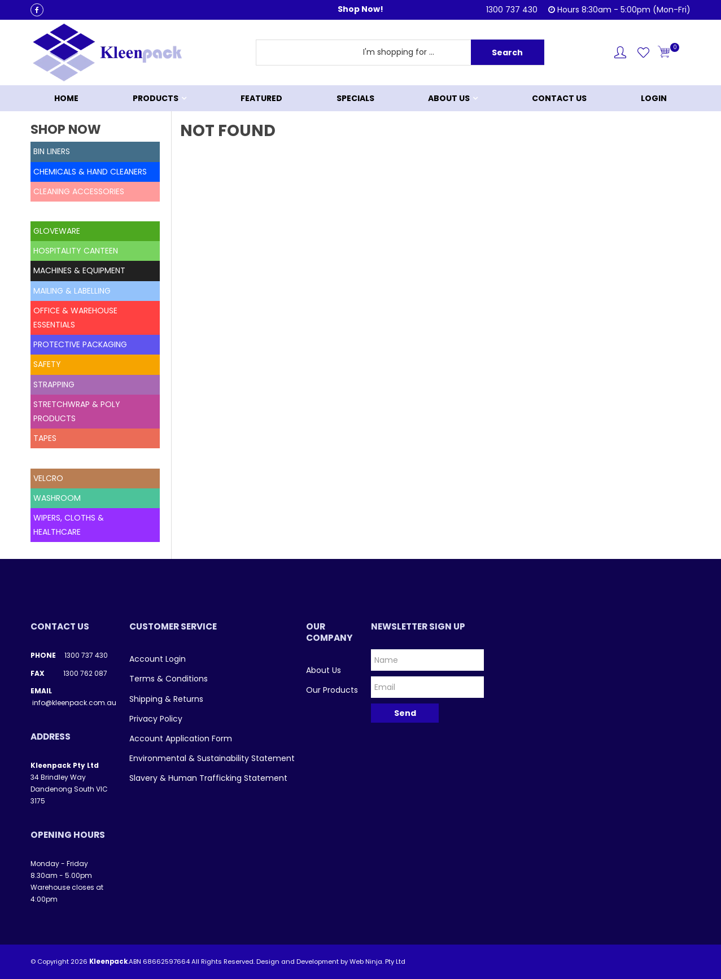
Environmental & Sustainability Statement (212, 758)
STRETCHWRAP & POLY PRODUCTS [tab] (76, 411)
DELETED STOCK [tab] (63, 211)
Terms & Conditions (168, 678)
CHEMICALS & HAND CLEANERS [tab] (90, 171)
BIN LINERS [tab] (51, 151)
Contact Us (559, 98)
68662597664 (166, 961)
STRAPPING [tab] (54, 384)
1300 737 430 (86, 655)
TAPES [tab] (44, 438)
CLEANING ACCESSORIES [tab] (78, 191)
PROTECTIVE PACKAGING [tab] (80, 344)
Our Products (332, 690)
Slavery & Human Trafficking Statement (208, 778)
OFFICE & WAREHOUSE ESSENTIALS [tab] (75, 317)
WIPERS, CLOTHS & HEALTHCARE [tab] (68, 524)
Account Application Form (180, 738)
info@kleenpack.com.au (74, 702)
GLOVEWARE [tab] (56, 231)
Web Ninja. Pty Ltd (377, 961)
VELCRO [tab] (48, 478)
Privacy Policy (155, 718)
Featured (261, 98)
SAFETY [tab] (47, 364)
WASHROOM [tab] (57, 498)
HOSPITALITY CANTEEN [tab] (75, 250)
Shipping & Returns (166, 699)
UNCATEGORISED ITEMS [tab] (77, 458)
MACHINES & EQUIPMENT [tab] (79, 270)
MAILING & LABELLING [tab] (72, 290)
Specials (355, 98)
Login (654, 98)
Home (66, 98)
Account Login (157, 659)
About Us (449, 98)
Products (155, 98)
